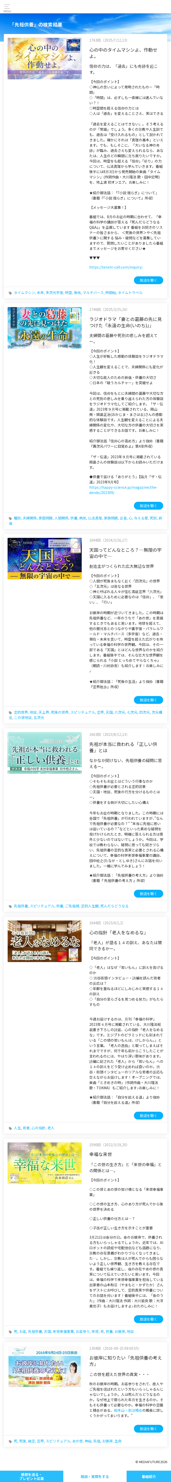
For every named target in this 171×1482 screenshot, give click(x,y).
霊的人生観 (90, 905)
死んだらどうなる (114, 905)
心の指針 (39, 1127)
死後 (22, 1440)
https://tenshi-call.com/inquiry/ (115, 267)
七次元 (132, 712)
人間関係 (61, 517)
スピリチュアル (82, 712)
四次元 (144, 712)
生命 (118, 1440)
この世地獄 (23, 717)
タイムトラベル (130, 292)
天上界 (44, 712)
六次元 (120, 712)
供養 (73, 517)
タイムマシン (24, 292)
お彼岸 (120, 1331)
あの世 (77, 1440)
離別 (17, 517)
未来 (40, 292)
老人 (50, 1127)
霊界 (100, 712)
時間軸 (110, 292)
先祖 (96, 1440)
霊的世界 (21, 712)
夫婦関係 (30, 517)
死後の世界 (60, 712)
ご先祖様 (72, 905)
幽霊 (31, 1440)
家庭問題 (46, 517)
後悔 (77, 292)
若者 (26, 1127)
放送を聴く (148, 280)
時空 (68, 292)
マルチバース (93, 292)
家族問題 (111, 517)
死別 (153, 517)
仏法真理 (95, 517)
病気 (82, 517)
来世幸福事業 (63, 1331)
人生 (17, 1127)
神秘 (88, 1440)
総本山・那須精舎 (128, 1410)
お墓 (22, 1331)
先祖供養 (21, 905)
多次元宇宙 (54, 292)
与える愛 (141, 517)
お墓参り (83, 1331)
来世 (95, 1331)
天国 (109, 712)
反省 (123, 517)
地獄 (33, 712)
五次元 (39, 717)
